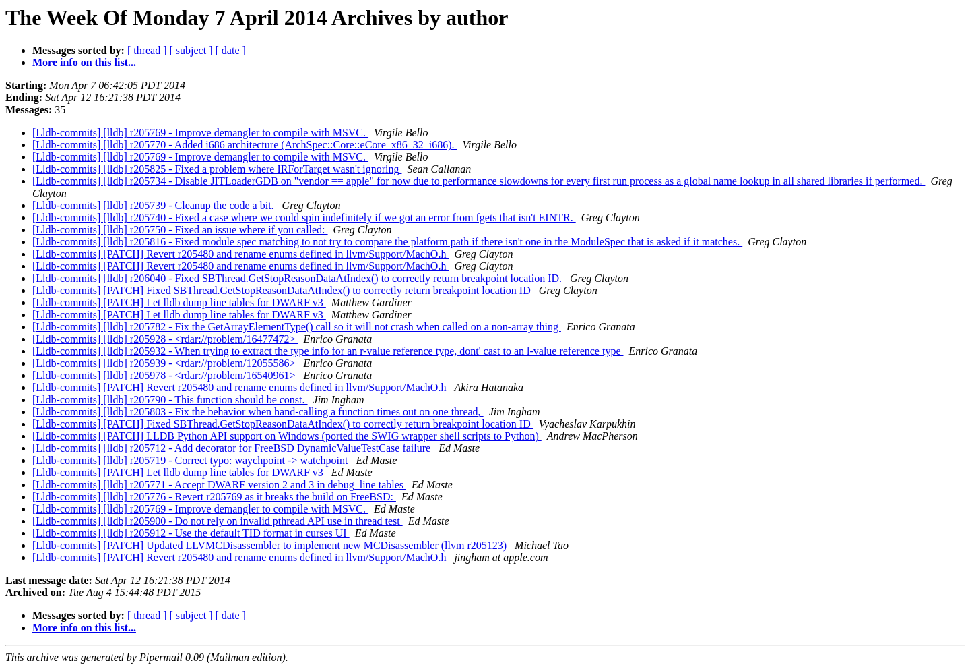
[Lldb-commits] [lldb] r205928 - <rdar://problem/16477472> (165, 339)
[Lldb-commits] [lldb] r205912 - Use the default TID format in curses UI (191, 533)
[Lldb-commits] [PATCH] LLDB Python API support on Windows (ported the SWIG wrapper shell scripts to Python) (287, 436)
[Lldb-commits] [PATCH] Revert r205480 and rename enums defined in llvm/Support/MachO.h (240, 254)
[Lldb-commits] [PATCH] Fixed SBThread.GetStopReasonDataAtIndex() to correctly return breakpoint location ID (283, 290)
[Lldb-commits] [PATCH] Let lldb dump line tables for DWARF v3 (179, 302)
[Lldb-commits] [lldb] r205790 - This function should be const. (170, 399)
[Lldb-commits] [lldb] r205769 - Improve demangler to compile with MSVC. (200, 132)
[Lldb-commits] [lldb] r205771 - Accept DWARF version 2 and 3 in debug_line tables (219, 484)
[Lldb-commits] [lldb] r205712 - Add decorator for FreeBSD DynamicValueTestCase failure (232, 448)
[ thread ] (147, 50)
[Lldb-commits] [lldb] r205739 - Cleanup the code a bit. (154, 205)
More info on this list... (84, 62)
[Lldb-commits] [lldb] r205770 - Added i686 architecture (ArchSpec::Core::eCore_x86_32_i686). (244, 144)
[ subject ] (191, 50)
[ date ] (231, 50)
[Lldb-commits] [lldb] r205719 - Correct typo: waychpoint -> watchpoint (191, 460)
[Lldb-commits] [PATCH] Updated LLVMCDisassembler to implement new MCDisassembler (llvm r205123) (270, 545)
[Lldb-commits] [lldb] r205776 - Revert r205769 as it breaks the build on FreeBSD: (214, 496)
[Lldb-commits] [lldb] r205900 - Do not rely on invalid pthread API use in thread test (217, 521)
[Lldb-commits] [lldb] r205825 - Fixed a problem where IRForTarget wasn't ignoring (216, 169)
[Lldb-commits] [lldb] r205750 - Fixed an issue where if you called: (180, 229)
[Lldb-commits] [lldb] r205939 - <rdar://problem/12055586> (165, 363)
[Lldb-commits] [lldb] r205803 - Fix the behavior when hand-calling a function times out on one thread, (258, 411)
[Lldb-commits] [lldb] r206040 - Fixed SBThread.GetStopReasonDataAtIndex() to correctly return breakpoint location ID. (298, 278)
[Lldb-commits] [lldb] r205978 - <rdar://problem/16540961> (165, 375)
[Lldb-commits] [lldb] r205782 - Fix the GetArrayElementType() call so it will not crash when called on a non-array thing (296, 326)
